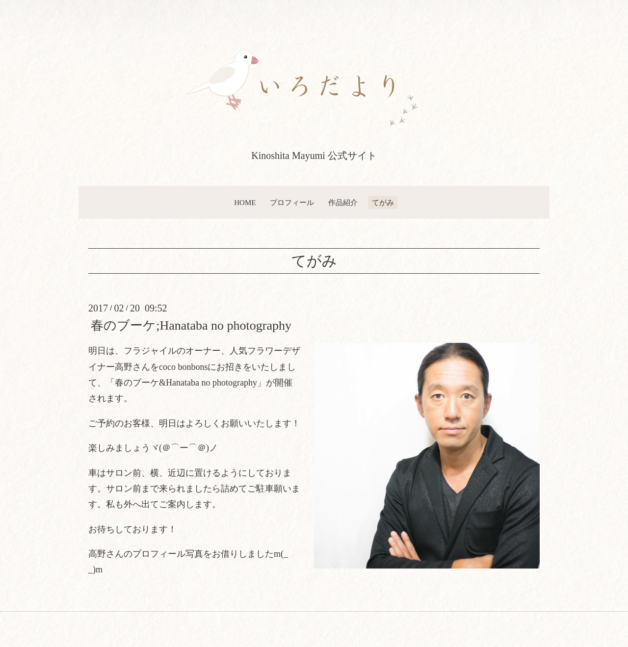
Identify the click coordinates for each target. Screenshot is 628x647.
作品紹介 (343, 203)
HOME (245, 203)
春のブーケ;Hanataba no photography (191, 325)
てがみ (383, 203)
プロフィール (292, 203)
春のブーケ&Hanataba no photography (186, 383)
